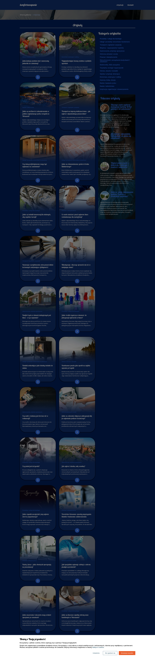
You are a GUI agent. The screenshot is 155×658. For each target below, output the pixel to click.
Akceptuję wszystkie (127, 653)
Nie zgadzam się (110, 653)
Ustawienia (96, 653)
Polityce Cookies (98, 647)
